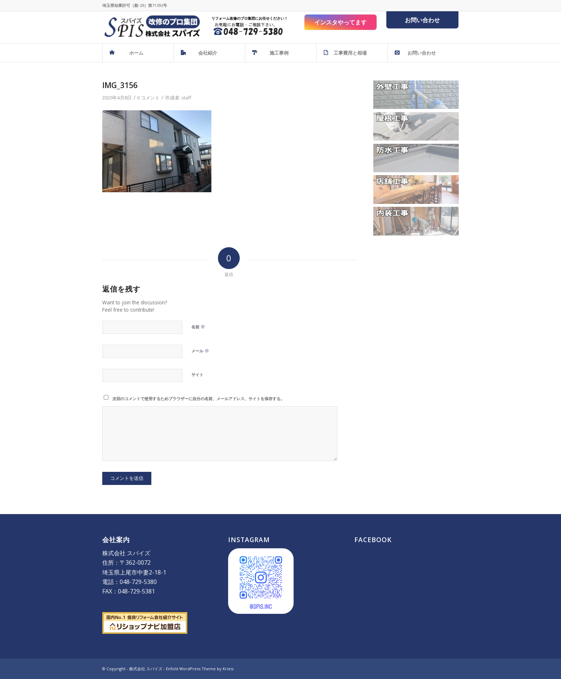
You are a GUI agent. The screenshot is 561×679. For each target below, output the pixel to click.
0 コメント (148, 97)
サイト (197, 374)
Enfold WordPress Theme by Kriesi (200, 668)
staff (186, 97)
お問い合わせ (422, 20)
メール (200, 350)
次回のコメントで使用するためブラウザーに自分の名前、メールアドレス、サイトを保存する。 (198, 398)
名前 (198, 326)
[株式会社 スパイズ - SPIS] (151, 27)
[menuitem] (138, 53)
